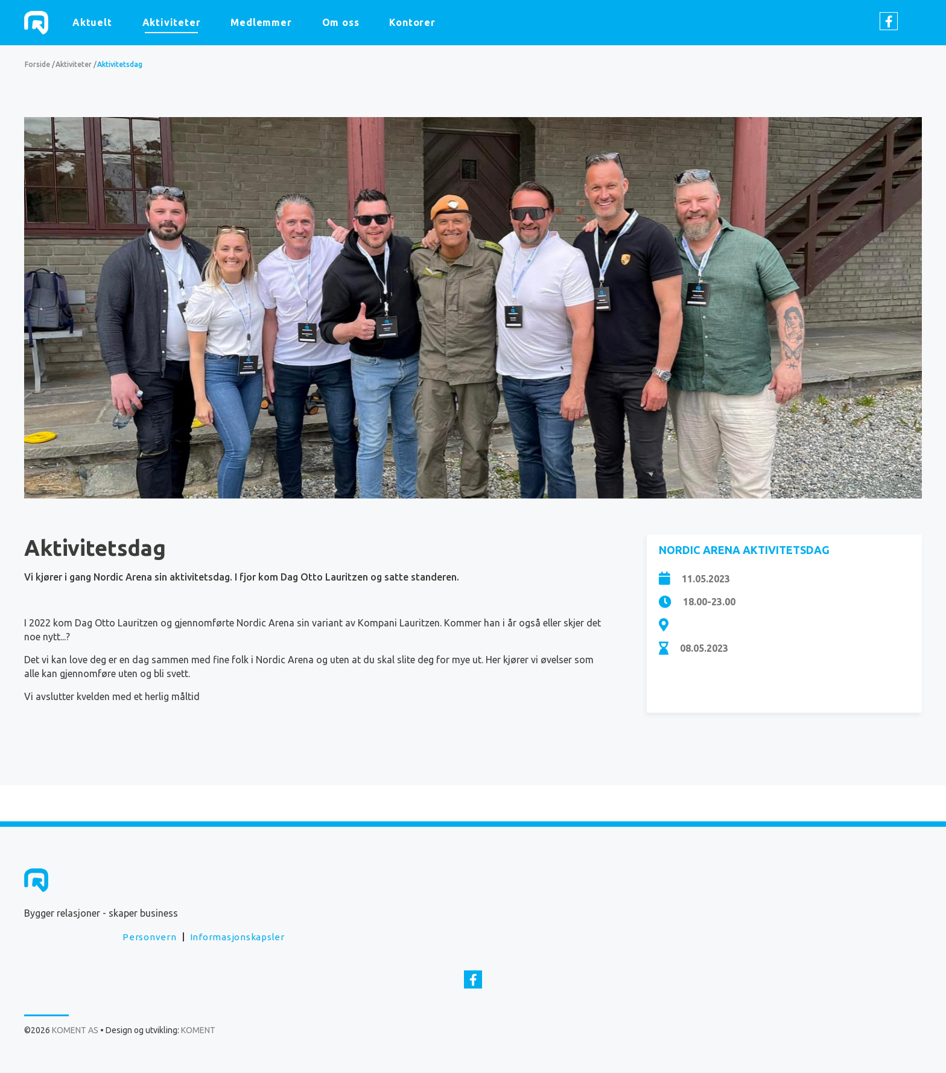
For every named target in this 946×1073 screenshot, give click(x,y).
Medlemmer (260, 22)
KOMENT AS (36, 22)
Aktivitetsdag (119, 64)
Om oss (341, 22)
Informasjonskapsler (237, 936)
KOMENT (198, 1030)
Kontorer (412, 22)
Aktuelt (92, 22)
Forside (37, 64)
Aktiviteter (171, 22)
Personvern (149, 936)
